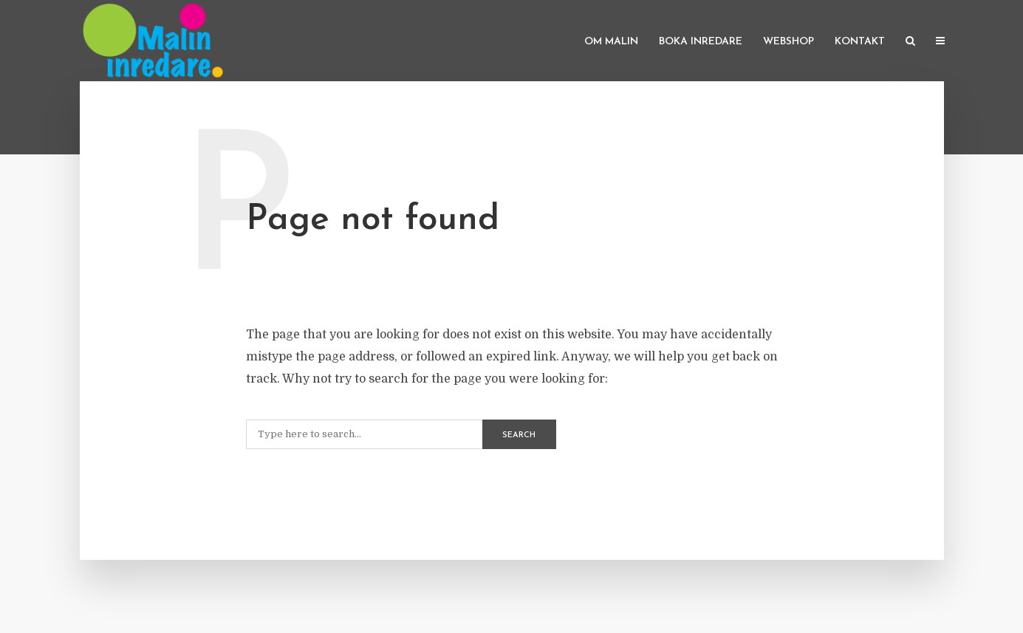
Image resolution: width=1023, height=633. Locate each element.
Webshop (788, 41)
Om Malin (611, 41)
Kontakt (860, 41)
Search (519, 435)
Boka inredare (700, 41)
